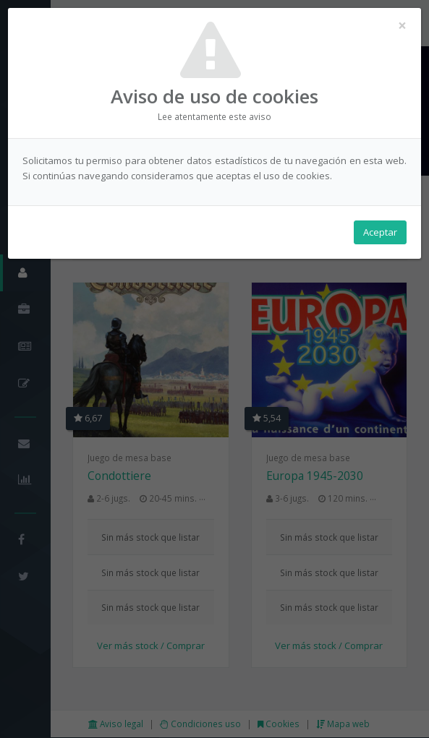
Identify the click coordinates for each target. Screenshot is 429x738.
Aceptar (380, 232)
